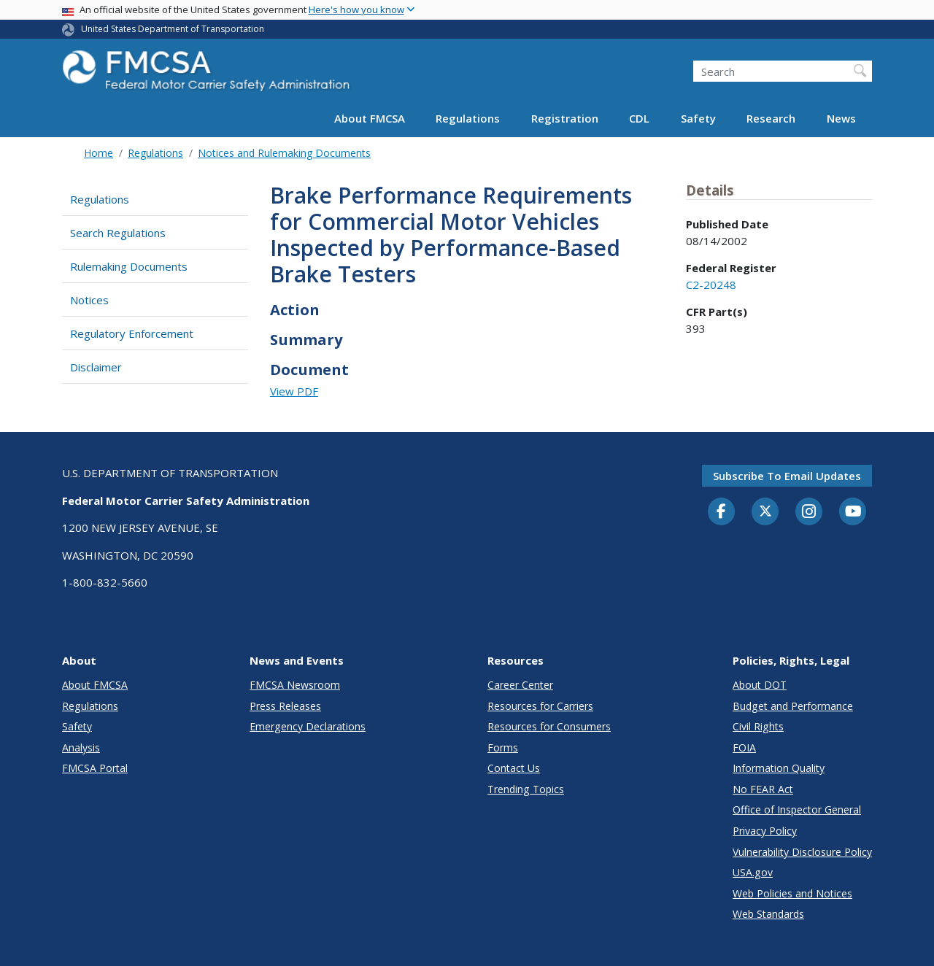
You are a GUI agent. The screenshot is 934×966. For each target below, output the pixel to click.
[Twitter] (765, 511)
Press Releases (285, 706)
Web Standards (768, 914)
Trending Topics (525, 789)
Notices (89, 300)
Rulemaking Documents (129, 266)
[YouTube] (853, 512)
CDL (639, 118)
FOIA (744, 747)
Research (770, 118)
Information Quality (779, 768)
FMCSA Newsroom (295, 685)
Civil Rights (758, 726)
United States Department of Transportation (172, 29)
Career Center (520, 685)
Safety (698, 118)
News (841, 118)
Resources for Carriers (540, 706)
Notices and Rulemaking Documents (284, 153)
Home (98, 153)
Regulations (468, 118)
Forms (502, 747)
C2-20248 (711, 284)
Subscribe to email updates (787, 475)
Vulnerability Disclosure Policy (802, 852)
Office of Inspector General (797, 809)
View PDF (294, 391)
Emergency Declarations (308, 726)
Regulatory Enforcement (131, 333)
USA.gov (753, 872)
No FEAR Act (763, 789)
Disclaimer (96, 367)
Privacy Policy (765, 831)
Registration (564, 118)
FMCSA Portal (95, 768)
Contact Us (513, 768)
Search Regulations (118, 232)
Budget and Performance (793, 706)
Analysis (81, 747)
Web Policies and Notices (792, 893)
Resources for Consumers (549, 726)
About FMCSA (369, 118)
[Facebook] (722, 512)
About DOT (760, 685)
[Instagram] (809, 513)
